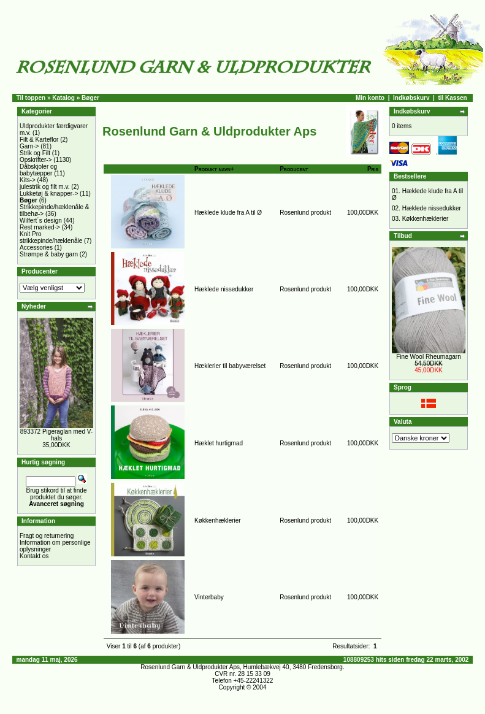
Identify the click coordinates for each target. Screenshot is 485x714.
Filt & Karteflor (39, 139)
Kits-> (28, 180)
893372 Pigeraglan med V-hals (56, 435)
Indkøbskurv (411, 97)
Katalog (63, 97)
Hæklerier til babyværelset (229, 366)
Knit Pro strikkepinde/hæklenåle (51, 237)
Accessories (36, 247)
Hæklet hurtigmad (218, 443)
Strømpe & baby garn (49, 254)
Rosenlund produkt (305, 212)
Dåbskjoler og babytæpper (38, 170)
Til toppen (31, 97)
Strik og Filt (35, 153)
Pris (372, 169)
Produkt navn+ (214, 169)
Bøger (90, 97)
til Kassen (452, 97)
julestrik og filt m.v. (45, 186)
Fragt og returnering (47, 535)
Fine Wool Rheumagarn (428, 356)
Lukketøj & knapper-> (49, 193)
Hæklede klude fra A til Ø (228, 212)
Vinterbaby (209, 597)
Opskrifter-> (36, 159)
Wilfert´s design (41, 220)
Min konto (370, 97)
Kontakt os (34, 556)
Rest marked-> (40, 227)
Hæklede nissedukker (223, 289)
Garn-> (29, 146)
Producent (294, 169)
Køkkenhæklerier (217, 520)
